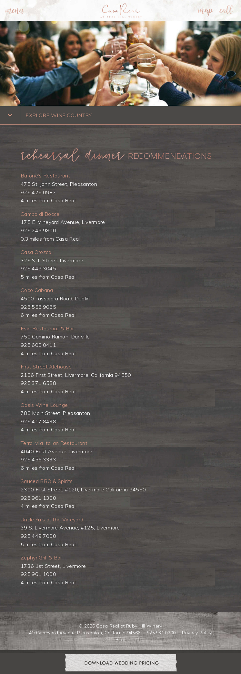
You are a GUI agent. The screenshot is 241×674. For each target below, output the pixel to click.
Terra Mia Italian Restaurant (54, 443)
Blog (120, 639)
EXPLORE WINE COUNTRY (58, 115)
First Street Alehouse (46, 366)
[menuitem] (15, 10)
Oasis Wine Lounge (44, 405)
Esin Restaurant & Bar (47, 328)
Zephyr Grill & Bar (41, 557)
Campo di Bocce (40, 214)
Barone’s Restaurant (45, 175)
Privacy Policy (197, 633)
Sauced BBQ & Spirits (47, 481)
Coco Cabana (37, 290)
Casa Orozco (36, 252)
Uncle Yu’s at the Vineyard (52, 519)
